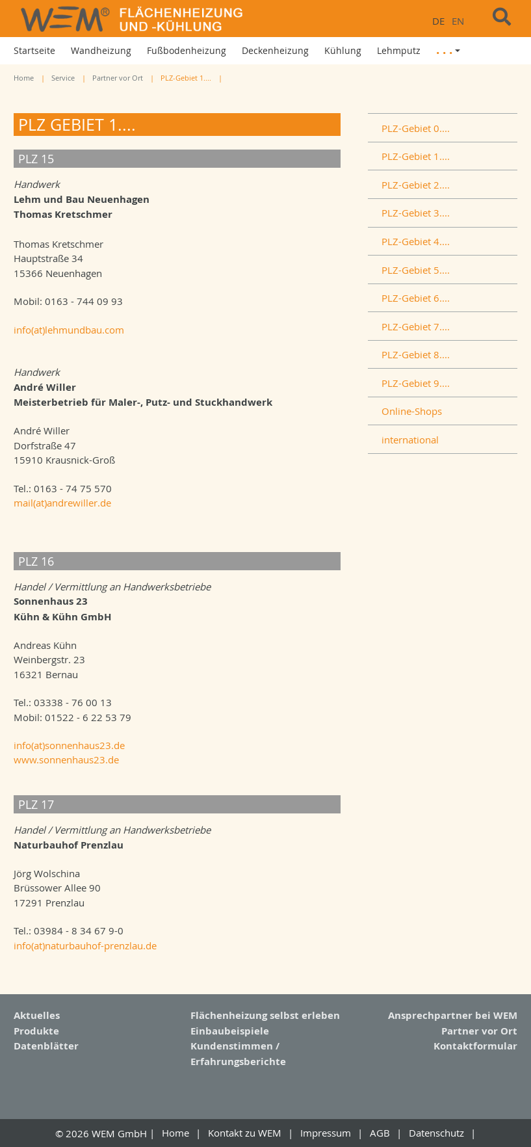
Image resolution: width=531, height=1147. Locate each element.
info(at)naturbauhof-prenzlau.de (85, 944)
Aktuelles (37, 1015)
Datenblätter (46, 1046)
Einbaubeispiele (229, 1031)
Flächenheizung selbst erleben (265, 1015)
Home (24, 78)
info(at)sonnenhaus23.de (69, 745)
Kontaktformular (475, 1046)
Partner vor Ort (117, 78)
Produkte (36, 1031)
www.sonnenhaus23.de (66, 759)
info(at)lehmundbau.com (69, 329)
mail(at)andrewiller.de (62, 502)
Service (63, 78)
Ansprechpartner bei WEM (452, 1015)
